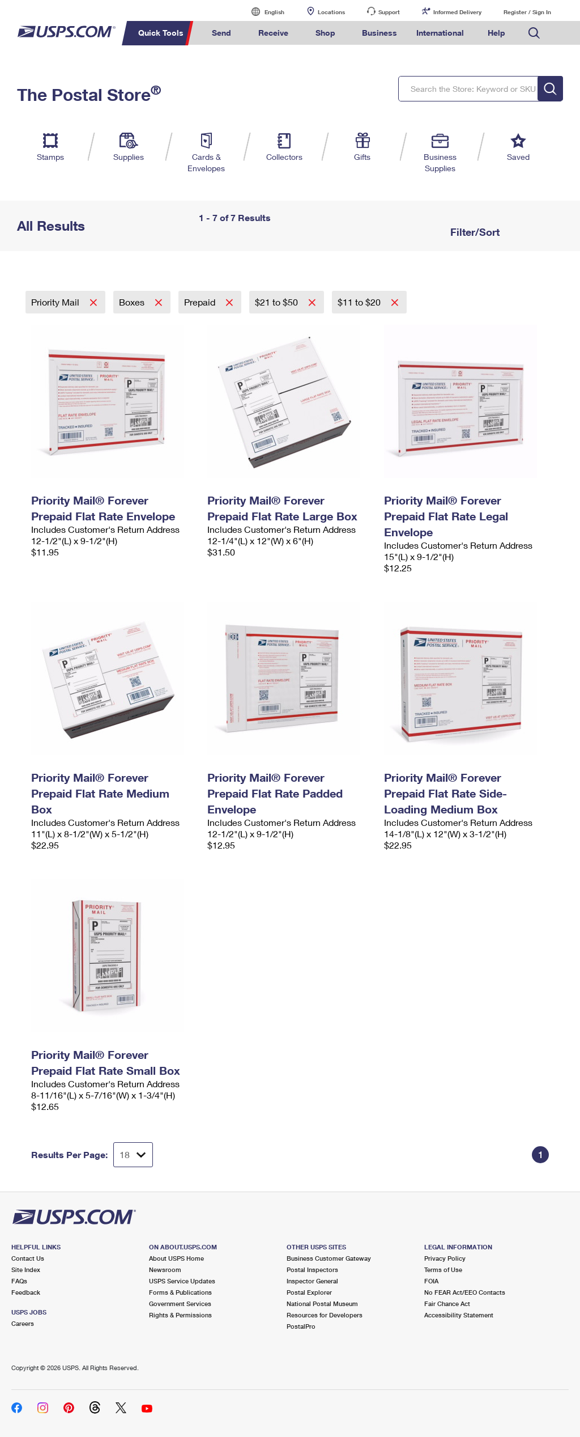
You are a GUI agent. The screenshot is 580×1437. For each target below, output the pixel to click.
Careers (22, 1323)
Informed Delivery (457, 12)
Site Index (25, 1269)
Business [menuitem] (379, 32)
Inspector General (312, 1281)
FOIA (431, 1281)
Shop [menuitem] (325, 32)
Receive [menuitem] (273, 32)
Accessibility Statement (458, 1315)
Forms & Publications (180, 1292)
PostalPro (301, 1326)
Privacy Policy (445, 1258)
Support (389, 12)
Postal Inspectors (312, 1269)
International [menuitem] (440, 32)
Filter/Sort (473, 232)
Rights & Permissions (180, 1315)
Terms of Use (443, 1269)
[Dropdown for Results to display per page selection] (133, 1154)
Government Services (180, 1303)
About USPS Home (176, 1258)
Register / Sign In (527, 12)
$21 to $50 (277, 301)
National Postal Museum (322, 1303)
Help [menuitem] (496, 32)
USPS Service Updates (182, 1281)
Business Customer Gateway (329, 1258)
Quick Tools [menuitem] (161, 32)
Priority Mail (56, 301)
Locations (331, 12)
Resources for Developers (324, 1315)
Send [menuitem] (221, 32)
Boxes (133, 301)
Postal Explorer (309, 1292)
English (262, 11)
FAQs (19, 1281)
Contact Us (27, 1258)
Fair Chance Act (447, 1303)
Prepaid (201, 301)
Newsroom (165, 1269)
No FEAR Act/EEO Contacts (464, 1292)
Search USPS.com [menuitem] (534, 33)
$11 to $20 (360, 301)
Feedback (25, 1292)
